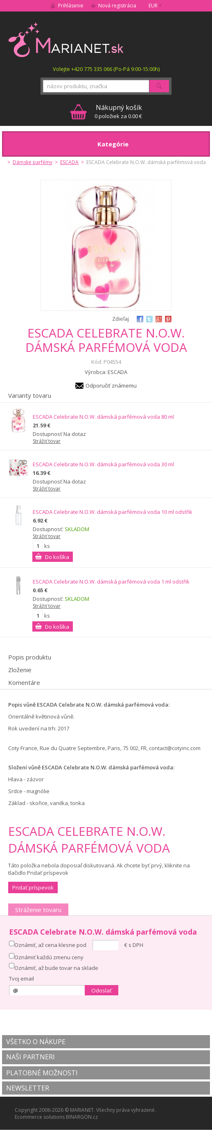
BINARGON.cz (82, 1116)
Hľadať (159, 86)
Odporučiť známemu (111, 385)
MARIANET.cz (66, 39)
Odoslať (101, 990)
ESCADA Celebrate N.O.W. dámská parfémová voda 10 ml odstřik (112, 512)
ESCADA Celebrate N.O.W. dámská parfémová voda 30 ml (103, 464)
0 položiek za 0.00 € (118, 111)
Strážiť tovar (47, 441)
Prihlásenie (70, 5)
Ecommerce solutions (40, 1116)
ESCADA (69, 162)
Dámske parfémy (32, 162)
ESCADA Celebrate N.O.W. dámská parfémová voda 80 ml (103, 416)
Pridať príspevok (33, 887)
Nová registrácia (117, 5)
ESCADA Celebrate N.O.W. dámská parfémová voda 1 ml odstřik (111, 581)
